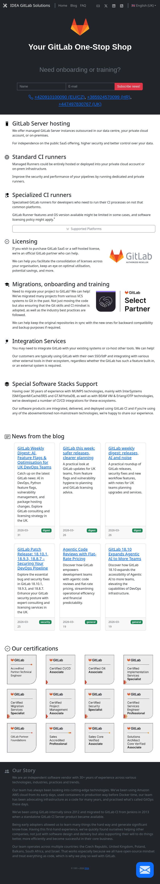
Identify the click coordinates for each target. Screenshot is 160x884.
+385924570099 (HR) (108, 96)
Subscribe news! (128, 86)
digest (46, 530)
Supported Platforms (84, 229)
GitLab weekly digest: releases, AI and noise (123, 453)
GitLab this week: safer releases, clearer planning (79, 453)
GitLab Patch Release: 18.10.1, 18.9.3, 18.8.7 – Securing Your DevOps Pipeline (32, 559)
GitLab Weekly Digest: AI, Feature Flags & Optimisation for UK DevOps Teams (34, 458)
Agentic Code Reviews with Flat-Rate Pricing (79, 554)
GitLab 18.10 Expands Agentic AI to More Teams (124, 554)
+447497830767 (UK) (80, 104)
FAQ (83, 5)
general (91, 622)
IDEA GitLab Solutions (26, 5)
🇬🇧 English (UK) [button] (142, 5)
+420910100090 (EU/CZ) (59, 96)
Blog (73, 5)
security (45, 622)
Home (62, 5)
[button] (145, 870)
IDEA (87, 868)
